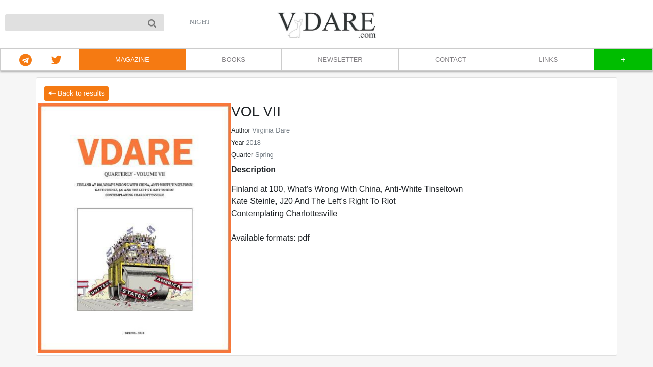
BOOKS (233, 59)
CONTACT (450, 59)
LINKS (548, 59)
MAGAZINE (132, 59)
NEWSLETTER (340, 59)
